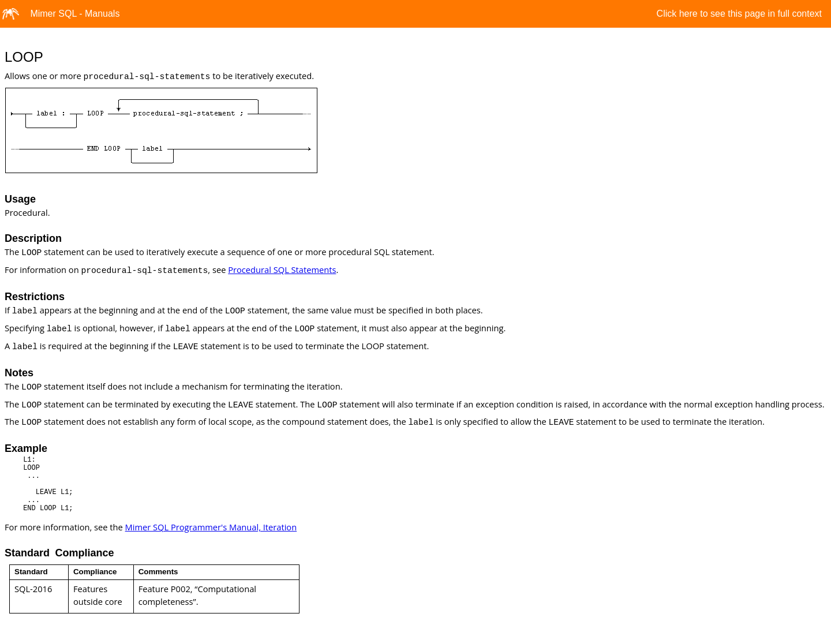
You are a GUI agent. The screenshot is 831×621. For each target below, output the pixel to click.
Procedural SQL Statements (282, 269)
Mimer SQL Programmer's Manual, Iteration (211, 527)
